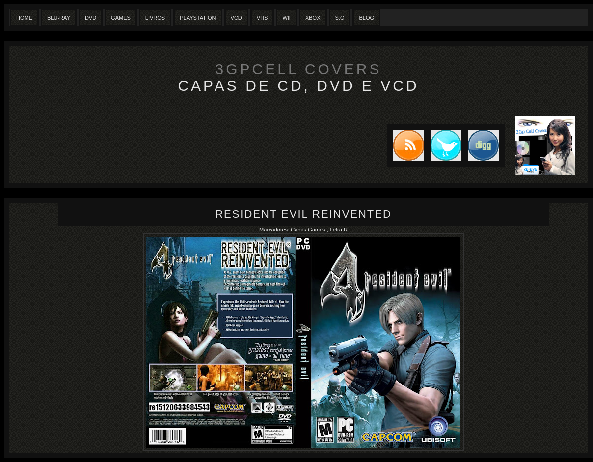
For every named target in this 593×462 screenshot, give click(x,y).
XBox (313, 18)
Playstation (198, 18)
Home (24, 18)
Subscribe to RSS (405, 145)
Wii (286, 18)
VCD (236, 18)
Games (121, 18)
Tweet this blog (442, 145)
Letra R (339, 229)
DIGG (483, 145)
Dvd (90, 18)
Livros (155, 18)
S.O (340, 18)
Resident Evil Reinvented (303, 214)
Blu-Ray (58, 18)
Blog (366, 18)
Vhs (262, 18)
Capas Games (308, 229)
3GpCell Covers (299, 69)
